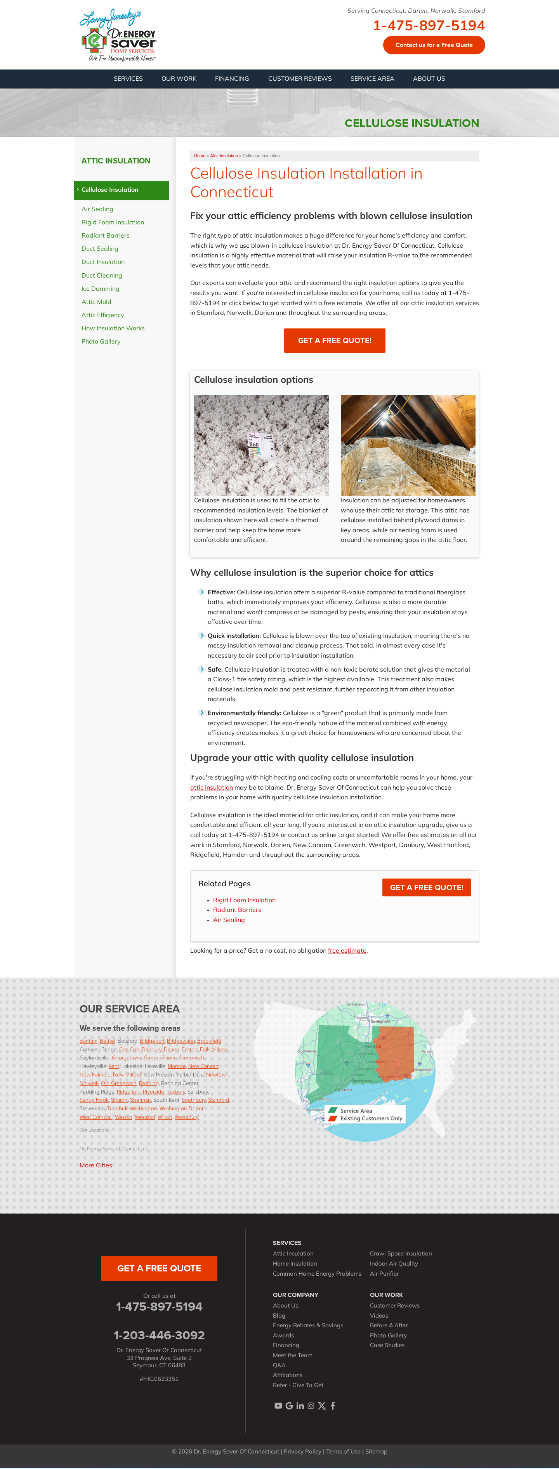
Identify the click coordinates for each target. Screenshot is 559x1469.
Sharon (119, 1100)
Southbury (194, 1100)
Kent (114, 1067)
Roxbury (176, 1092)
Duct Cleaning (102, 277)
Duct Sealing (100, 250)
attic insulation (211, 789)
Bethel (107, 1041)
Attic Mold (96, 303)
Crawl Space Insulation (401, 1255)
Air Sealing (229, 922)
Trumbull (117, 1109)
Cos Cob (129, 1050)
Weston (123, 1118)
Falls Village (214, 1050)
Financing (286, 1347)
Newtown (217, 1075)
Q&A (279, 1367)
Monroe (177, 1067)
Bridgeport (152, 1041)
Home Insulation (295, 1265)
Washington (143, 1109)
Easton (190, 1050)
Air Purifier (384, 1275)
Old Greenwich (119, 1084)
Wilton (165, 1118)
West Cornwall (96, 1118)
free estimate (347, 952)
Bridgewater (181, 1041)
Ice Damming (101, 290)
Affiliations (287, 1377)
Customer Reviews (395, 1307)
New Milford (127, 1075)
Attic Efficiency (103, 317)
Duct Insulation (103, 263)
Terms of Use (343, 1453)
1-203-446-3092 (159, 1336)
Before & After (389, 1327)
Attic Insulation (116, 162)
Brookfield (209, 1041)
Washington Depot (181, 1109)
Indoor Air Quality (394, 1265)
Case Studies (387, 1347)
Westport (145, 1118)
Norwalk (89, 1084)
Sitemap (376, 1453)
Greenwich (191, 1058)
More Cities (96, 1167)
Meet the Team (292, 1357)
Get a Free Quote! (335, 341)
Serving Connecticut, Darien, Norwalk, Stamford (416, 11)
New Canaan (203, 1067)
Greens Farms (160, 1058)
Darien (171, 1050)
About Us (285, 1307)
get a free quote (159, 1269)
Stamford (218, 1100)
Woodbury (187, 1118)
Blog (279, 1317)
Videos (379, 1317)
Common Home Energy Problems (317, 1275)
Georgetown (126, 1058)
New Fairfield (95, 1075)
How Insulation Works (113, 330)
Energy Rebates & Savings (308, 1327)
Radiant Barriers (237, 911)
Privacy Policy (302, 1453)
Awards (283, 1337)
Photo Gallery (101, 343)
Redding (149, 1084)
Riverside (153, 1092)
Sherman (140, 1100)
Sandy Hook (94, 1100)
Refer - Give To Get (298, 1387)
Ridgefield (129, 1092)
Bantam (88, 1041)
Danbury (151, 1050)
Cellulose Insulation (110, 191)
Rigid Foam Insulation (244, 902)
